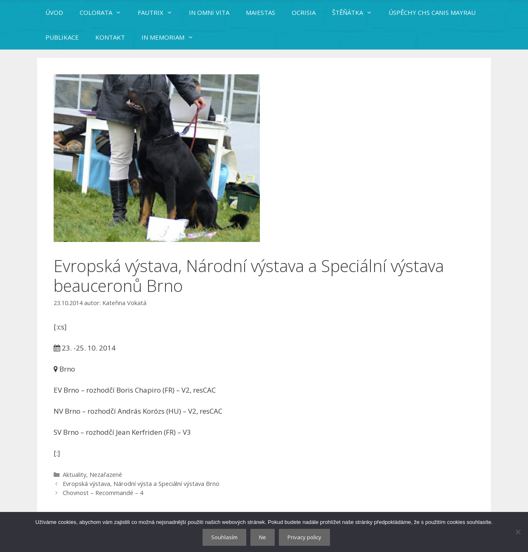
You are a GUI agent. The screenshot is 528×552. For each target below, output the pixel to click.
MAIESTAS (260, 12)
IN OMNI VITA (209, 12)
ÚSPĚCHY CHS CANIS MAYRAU (432, 12)
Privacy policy (304, 537)
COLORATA (105, 12)
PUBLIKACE (62, 37)
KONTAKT (110, 37)
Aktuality (74, 475)
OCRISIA (304, 12)
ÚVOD (54, 12)
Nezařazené (106, 475)
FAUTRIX (159, 12)
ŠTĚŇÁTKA (356, 12)
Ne (262, 537)
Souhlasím (224, 537)
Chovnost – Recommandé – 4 (103, 493)
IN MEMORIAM (171, 37)
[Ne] (518, 532)
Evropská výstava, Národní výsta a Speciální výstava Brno (141, 484)
